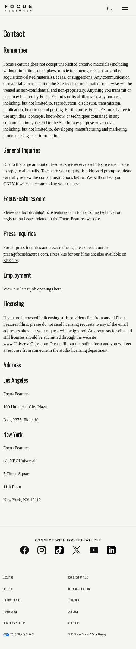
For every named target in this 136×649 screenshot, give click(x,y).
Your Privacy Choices (22, 634)
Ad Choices (74, 623)
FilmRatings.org (12, 600)
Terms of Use (10, 611)
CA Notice (73, 611)
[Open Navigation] (125, 9)
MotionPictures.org (79, 588)
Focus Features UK (78, 577)
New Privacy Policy (14, 623)
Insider (7, 588)
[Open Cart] (109, 8)
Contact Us (74, 600)
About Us (8, 577)
